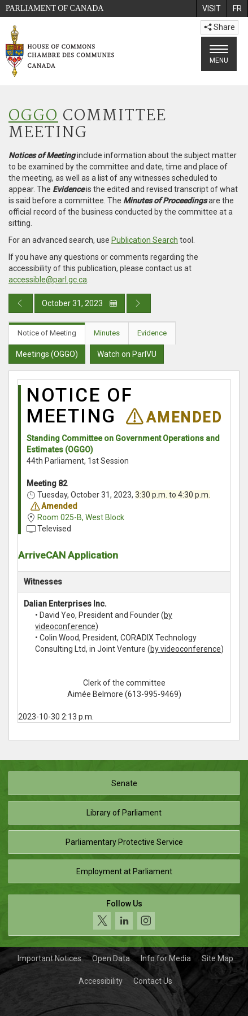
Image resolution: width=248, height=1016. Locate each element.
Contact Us (152, 981)
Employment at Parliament (124, 871)
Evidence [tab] (152, 333)
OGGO (33, 116)
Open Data (111, 958)
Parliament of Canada (54, 8)
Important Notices (49, 958)
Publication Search (144, 240)
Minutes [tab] (107, 333)
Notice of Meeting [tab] (47, 333)
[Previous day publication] (20, 303)
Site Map (217, 958)
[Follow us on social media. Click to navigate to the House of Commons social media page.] (124, 915)
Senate (124, 783)
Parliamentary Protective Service (124, 842)
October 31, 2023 (80, 303)
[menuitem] (211, 8)
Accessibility (101, 981)
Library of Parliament (124, 812)
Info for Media (166, 958)
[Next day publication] (139, 303)
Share (219, 27)
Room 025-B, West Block (80, 517)
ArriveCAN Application (68, 555)
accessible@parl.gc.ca (47, 279)
